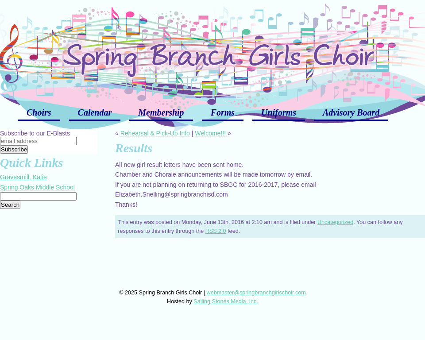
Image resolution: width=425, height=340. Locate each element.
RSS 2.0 (215, 231)
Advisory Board (351, 112)
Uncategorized (335, 222)
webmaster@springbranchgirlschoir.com (256, 293)
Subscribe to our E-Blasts (35, 133)
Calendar (95, 112)
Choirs (39, 112)
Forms (223, 112)
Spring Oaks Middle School (37, 187)
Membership (161, 112)
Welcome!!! (210, 133)
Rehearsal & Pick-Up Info (155, 133)
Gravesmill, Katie (23, 177)
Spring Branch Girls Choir (212, 48)
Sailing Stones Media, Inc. (225, 301)
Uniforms (278, 112)
